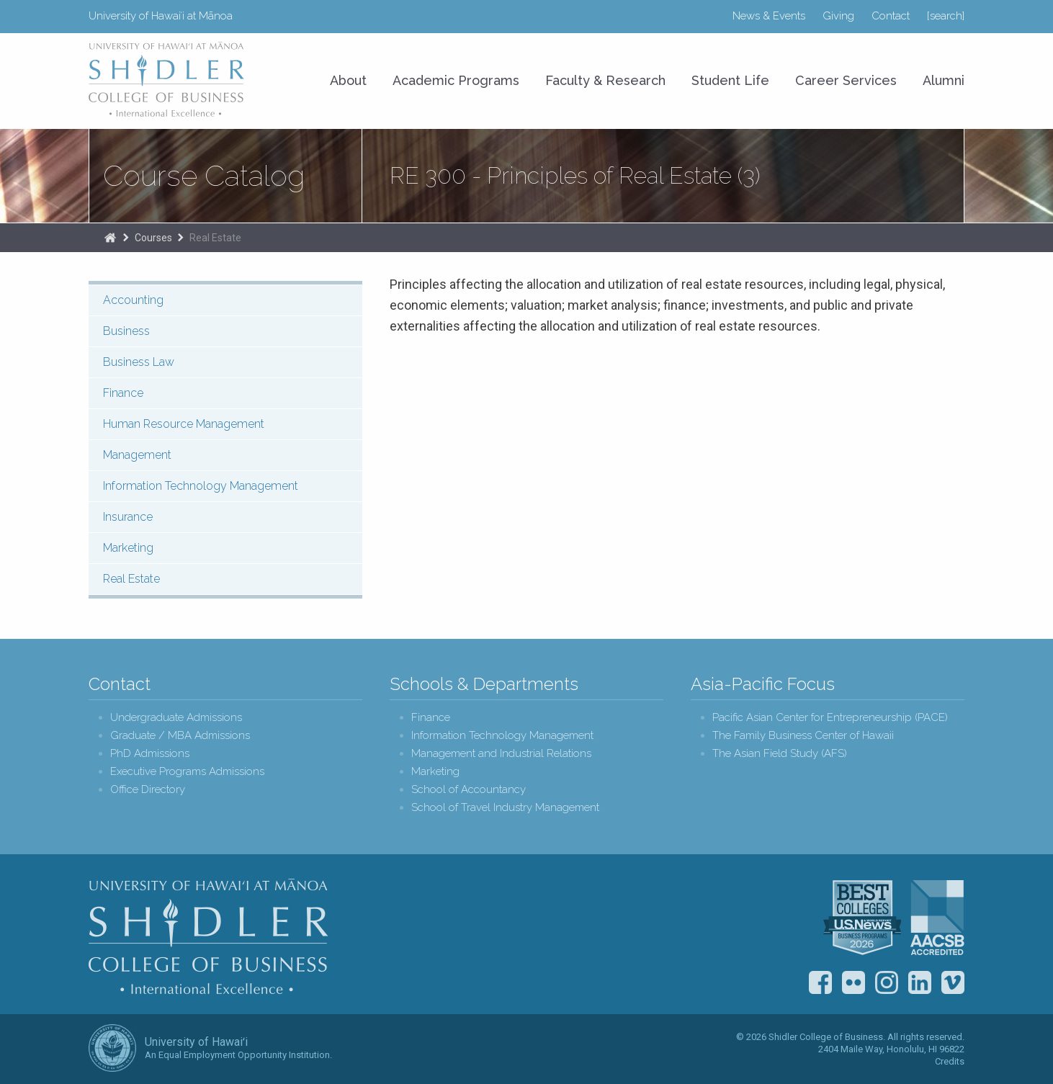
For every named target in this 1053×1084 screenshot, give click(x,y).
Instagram (886, 982)
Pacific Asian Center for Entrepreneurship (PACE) (830, 718)
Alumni (943, 80)
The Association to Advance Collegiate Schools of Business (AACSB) (937, 917)
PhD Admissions (149, 754)
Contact (890, 15)
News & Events (768, 15)
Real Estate (215, 237)
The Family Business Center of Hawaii (803, 736)
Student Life (730, 80)
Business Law (138, 362)
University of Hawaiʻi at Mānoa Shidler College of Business (167, 79)
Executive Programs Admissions (187, 772)
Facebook (820, 982)
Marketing (128, 548)
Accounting (133, 300)
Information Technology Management (200, 486)
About (348, 80)
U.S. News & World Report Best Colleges (862, 917)
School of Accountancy (468, 790)
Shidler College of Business (208, 936)
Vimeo (952, 982)
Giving (838, 15)
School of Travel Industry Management (505, 808)
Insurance (128, 517)
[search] (945, 15)
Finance (123, 393)
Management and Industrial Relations (501, 754)
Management (137, 455)
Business (126, 331)
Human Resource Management (183, 424)
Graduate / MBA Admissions (180, 736)
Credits (949, 1061)
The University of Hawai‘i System (112, 1048)
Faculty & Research (605, 80)
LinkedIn (919, 982)
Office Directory (147, 790)
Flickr (853, 982)
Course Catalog (204, 176)
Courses (153, 237)
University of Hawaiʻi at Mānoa (161, 15)
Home (110, 237)
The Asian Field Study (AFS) (779, 754)
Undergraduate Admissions (176, 718)
